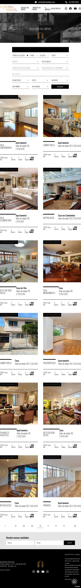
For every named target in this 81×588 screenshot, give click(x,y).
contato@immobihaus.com (45, 2)
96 (75, 526)
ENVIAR (69, 542)
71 (48, 526)
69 (32, 526)
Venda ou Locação (20, 55)
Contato (58, 8)
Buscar (60, 86)
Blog (53, 8)
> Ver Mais (32, 158)
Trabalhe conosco (5, 570)
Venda (34, 55)
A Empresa (48, 8)
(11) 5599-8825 (72, 2)
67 (16, 526)
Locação (44, 55)
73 (64, 526)
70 (40, 525)
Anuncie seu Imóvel (37, 8)
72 (56, 526)
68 (24, 526)
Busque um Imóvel (25, 8)
